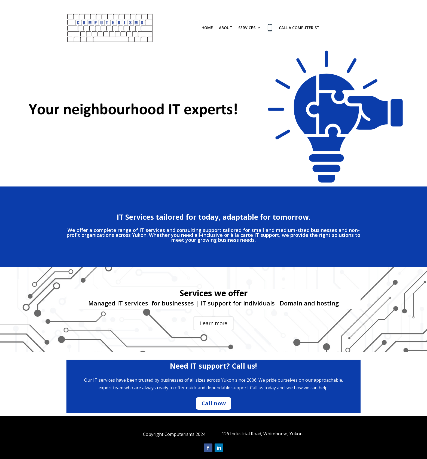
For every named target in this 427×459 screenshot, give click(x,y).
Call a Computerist (299, 27)
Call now (214, 403)
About (225, 27)
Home (207, 27)
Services (246, 27)
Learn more (213, 323)
